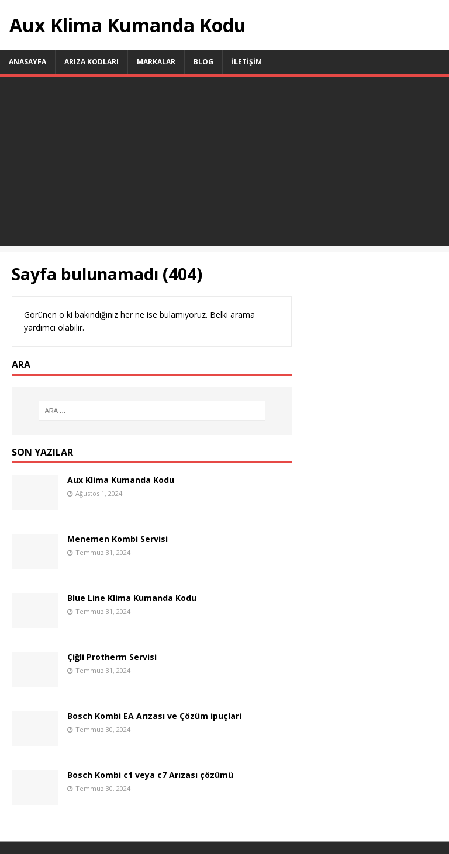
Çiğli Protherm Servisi (112, 656)
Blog (203, 62)
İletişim (247, 62)
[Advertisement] (224, 164)
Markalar (156, 62)
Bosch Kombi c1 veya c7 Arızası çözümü (150, 774)
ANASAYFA (27, 62)
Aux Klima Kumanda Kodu (120, 479)
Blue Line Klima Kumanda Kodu (131, 597)
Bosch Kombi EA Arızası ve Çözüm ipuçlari (154, 715)
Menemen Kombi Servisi (117, 538)
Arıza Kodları (91, 62)
